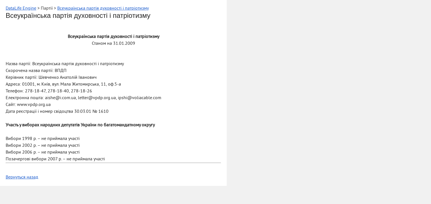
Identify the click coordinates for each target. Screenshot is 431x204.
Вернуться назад (22, 177)
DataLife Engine (21, 8)
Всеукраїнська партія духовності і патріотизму (103, 8)
